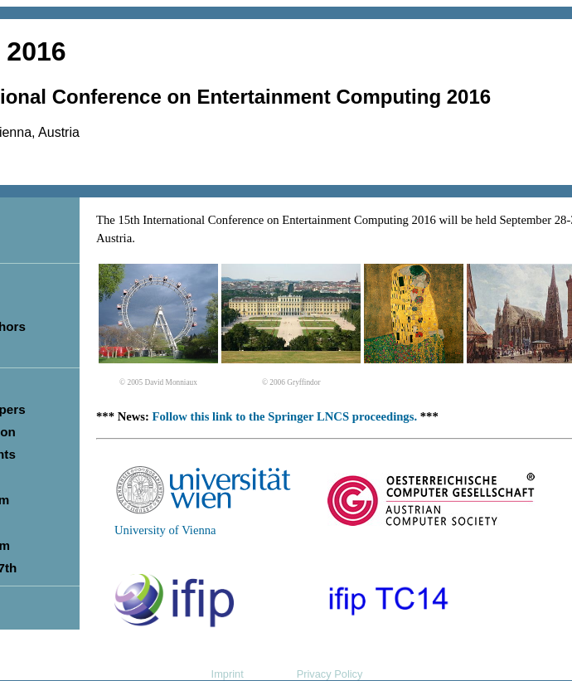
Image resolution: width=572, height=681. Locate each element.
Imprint (227, 674)
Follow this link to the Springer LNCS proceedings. (285, 416)
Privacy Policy (330, 674)
